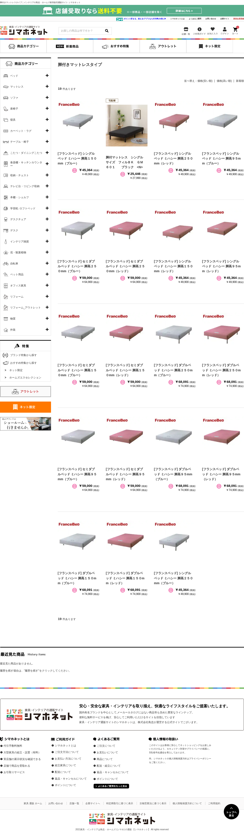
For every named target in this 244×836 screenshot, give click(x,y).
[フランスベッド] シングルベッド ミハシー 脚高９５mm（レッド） (221, 266)
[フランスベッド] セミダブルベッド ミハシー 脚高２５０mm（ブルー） (77, 266)
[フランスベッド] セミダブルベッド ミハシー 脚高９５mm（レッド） (125, 474)
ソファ (14, 97)
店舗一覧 (74, 803)
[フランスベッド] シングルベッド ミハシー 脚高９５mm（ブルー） (221, 158)
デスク (14, 230)
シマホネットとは (177, 19)
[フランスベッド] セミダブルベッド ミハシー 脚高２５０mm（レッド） (125, 266)
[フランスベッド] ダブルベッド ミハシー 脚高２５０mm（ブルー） (173, 370)
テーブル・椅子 (19, 141)
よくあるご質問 (195, 19)
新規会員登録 (238, 19)
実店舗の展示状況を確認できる (22, 759)
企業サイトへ (92, 803)
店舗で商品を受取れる (17, 765)
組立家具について (65, 765)
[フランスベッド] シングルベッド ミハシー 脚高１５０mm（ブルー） (77, 158)
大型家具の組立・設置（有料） (22, 752)
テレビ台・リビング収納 (24, 186)
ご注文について (106, 745)
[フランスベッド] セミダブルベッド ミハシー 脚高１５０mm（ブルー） (77, 370)
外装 (13, 329)
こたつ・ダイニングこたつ (26, 152)
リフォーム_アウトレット (25, 307)
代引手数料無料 (13, 745)
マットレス (17, 86)
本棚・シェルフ (19, 197)
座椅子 (14, 108)
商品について (105, 759)
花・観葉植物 (18, 252)
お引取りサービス (14, 772)
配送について (63, 772)
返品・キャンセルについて (71, 778)
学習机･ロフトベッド (22, 208)
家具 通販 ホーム (33, 803)
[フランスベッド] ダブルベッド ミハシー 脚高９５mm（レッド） (221, 474)
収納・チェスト (19, 175)
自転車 (14, 263)
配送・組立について (109, 765)
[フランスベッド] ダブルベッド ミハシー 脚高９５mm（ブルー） (173, 474)
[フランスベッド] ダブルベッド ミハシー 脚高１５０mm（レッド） (125, 578)
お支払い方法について (68, 758)
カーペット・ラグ (20, 130)
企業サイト (224, 19)
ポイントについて (65, 785)
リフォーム (17, 296)
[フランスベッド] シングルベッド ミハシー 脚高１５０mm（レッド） (173, 266)
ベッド (14, 75)
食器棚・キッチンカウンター (26, 164)
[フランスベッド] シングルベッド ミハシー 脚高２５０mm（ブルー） (173, 578)
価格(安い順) (205, 80)
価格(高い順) (224, 80)
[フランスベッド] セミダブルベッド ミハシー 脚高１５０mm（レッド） (125, 370)
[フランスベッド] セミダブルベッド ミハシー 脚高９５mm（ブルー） (77, 474)
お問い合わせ (210, 19)
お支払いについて (107, 752)
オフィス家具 (18, 285)
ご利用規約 (214, 803)
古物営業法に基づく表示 (153, 803)
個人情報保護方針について (187, 803)
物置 (13, 318)
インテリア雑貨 (19, 241)
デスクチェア (18, 219)
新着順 (240, 80)
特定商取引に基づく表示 (119, 803)
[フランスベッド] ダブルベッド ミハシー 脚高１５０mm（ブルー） (77, 578)
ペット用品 (17, 274)
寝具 (13, 119)
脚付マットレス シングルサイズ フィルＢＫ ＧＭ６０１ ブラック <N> (124, 162)
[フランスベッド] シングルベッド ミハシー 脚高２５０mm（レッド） (173, 158)
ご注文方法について (67, 752)
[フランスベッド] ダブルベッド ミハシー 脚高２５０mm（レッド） (221, 370)
